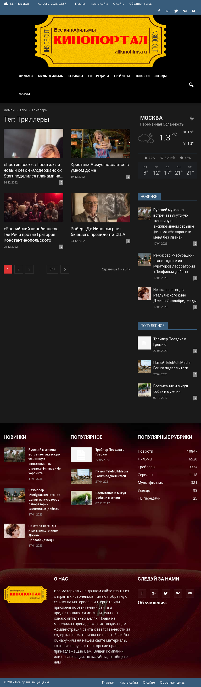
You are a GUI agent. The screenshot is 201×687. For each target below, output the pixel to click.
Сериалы (75, 76)
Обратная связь (140, 3)
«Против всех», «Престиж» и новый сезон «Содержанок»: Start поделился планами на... (33, 170)
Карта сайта (99, 3)
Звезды (160, 76)
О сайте (118, 3)
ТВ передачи (98, 76)
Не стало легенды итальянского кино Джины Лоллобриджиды (175, 295)
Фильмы (26, 76)
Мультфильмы (51, 76)
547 (52, 269)
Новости (142, 76)
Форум (24, 94)
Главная (80, 3)
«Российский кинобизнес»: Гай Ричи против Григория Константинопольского (31, 234)
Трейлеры (122, 76)
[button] (191, 85)
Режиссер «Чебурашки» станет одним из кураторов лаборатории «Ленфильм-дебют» (44, 499)
